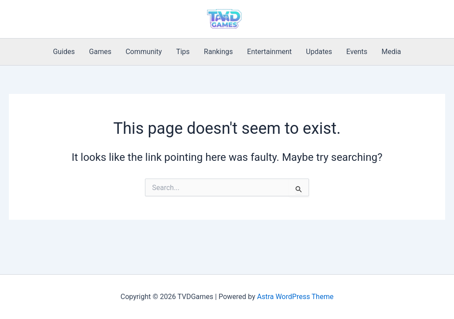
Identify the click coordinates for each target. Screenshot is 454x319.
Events (356, 51)
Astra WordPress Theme (295, 296)
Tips (183, 51)
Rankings (218, 51)
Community (143, 51)
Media (391, 51)
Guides (63, 51)
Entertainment (269, 51)
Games (100, 51)
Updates (319, 51)
